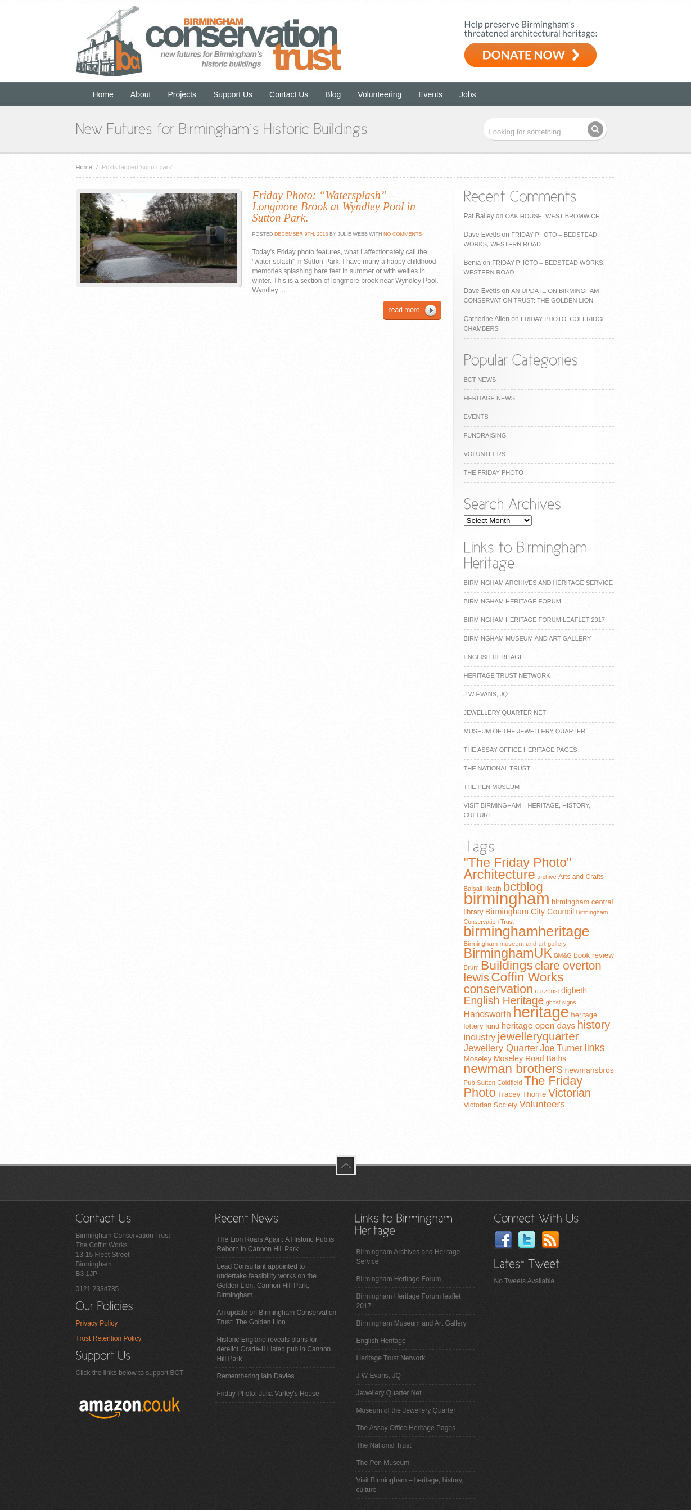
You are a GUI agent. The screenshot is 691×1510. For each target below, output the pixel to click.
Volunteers (485, 453)
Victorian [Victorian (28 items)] (569, 1093)
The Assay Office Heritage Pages (520, 749)
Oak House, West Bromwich (552, 216)
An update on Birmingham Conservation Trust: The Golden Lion (277, 1317)
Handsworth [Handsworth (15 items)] (487, 1014)
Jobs (467, 94)
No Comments (402, 234)
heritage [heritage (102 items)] (541, 1012)
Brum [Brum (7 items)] (471, 967)
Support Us (232, 94)
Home (103, 94)
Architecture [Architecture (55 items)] (499, 874)
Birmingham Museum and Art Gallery (527, 638)
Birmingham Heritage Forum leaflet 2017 (534, 619)
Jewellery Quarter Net (505, 712)
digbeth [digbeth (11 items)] (574, 990)
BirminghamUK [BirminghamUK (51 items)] (508, 953)
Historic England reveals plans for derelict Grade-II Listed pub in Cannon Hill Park (274, 1349)
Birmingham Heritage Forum (512, 601)
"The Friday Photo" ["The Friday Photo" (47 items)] (518, 862)
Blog (333, 94)
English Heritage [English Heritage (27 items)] (504, 1000)
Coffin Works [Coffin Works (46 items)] (527, 977)
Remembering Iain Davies (256, 1376)
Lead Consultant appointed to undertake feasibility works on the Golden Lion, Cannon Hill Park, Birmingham (267, 1281)
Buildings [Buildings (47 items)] (507, 965)
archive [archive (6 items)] (546, 876)
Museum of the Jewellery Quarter (525, 731)
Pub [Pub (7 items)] (469, 1082)
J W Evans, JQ (486, 694)
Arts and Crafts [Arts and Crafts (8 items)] (581, 877)
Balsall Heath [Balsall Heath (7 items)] (483, 888)
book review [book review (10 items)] (593, 955)
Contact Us (288, 94)
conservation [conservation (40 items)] (499, 989)
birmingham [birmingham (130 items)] (507, 898)
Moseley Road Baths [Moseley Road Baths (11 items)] (530, 1058)
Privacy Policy (97, 1323)
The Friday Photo (493, 472)
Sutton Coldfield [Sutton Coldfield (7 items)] (499, 1082)
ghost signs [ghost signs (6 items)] (561, 1002)
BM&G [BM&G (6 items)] (562, 955)
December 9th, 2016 (300, 234)
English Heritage (494, 656)
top (346, 1165)
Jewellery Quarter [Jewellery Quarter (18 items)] (501, 1048)
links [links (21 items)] (595, 1047)
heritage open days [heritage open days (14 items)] (538, 1025)
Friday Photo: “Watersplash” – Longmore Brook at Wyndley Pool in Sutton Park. (334, 206)
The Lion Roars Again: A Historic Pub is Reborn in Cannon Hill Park (276, 1244)
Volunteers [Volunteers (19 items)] (542, 1104)
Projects (182, 94)
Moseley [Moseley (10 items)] (478, 1058)
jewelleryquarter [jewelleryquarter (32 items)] (538, 1036)
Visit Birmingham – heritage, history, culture (410, 1485)
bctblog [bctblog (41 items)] (523, 887)
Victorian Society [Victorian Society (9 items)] (491, 1105)
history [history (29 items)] (594, 1024)
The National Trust (497, 768)
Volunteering (379, 94)
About (140, 94)
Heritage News (489, 398)
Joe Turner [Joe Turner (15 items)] (561, 1048)
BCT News (480, 379)
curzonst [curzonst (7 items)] (547, 991)
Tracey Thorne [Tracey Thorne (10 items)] (522, 1094)
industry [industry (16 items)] (480, 1037)
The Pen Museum (492, 786)
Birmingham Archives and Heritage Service (538, 582)
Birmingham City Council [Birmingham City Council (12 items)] (529, 911)
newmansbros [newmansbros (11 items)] (588, 1070)
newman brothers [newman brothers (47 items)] (513, 1068)
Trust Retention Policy (109, 1338)
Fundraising (485, 435)
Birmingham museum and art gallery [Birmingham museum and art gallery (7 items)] (515, 943)
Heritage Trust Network (507, 675)
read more (404, 310)
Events (430, 94)
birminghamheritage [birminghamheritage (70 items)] (527, 931)
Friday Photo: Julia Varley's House (268, 1394)
